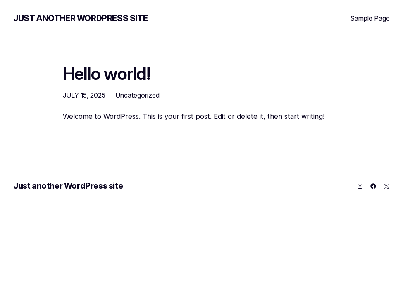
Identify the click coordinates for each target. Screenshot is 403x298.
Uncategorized (137, 95)
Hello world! (107, 74)
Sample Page (370, 18)
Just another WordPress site (80, 18)
